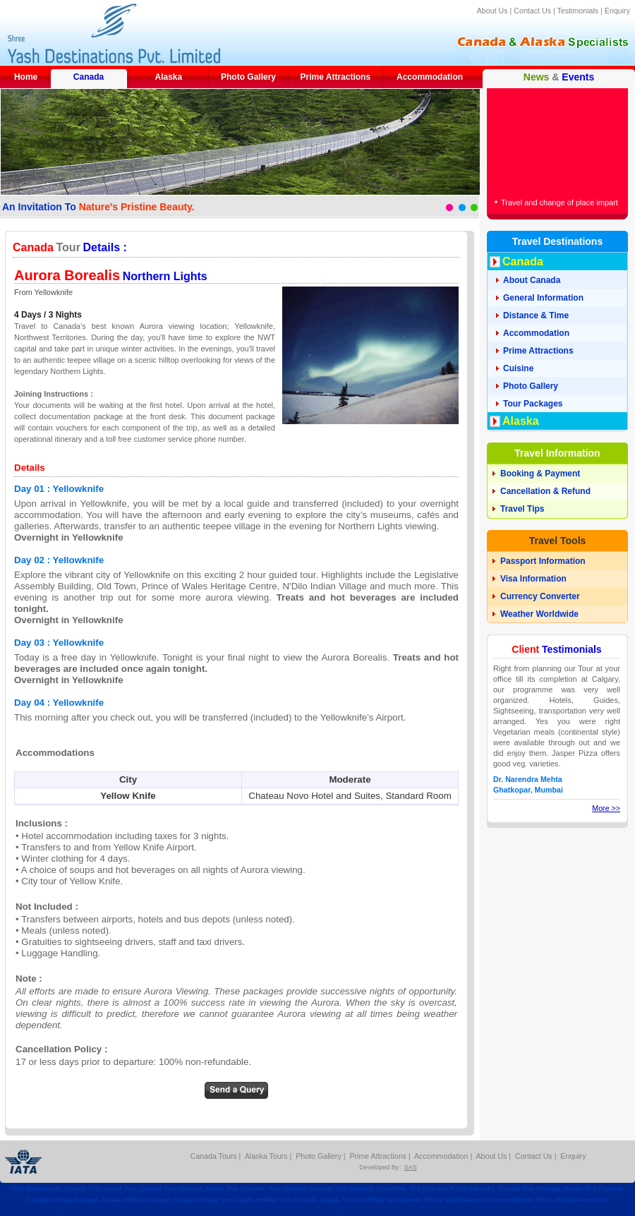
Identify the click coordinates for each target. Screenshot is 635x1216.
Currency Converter (540, 596)
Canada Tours (213, 1156)
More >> (606, 808)
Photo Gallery (248, 77)
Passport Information (543, 561)
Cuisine (518, 368)
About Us (492, 10)
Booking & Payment (540, 473)
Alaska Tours (266, 1156)
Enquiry (617, 10)
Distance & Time (536, 315)
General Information (543, 298)
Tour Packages (532, 404)
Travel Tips (522, 509)
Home (25, 77)
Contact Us (532, 10)
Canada (88, 77)
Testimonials (578, 10)
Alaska (168, 77)
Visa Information (533, 579)
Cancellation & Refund (545, 491)
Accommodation (430, 77)
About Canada (531, 280)
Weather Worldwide (539, 614)
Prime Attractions (336, 77)
